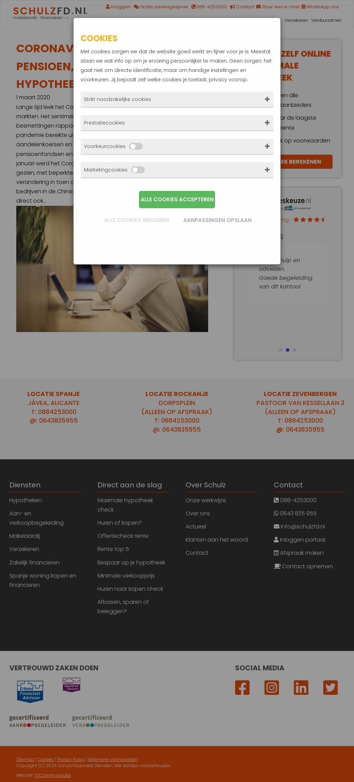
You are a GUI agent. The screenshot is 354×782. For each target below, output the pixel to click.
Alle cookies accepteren (177, 199)
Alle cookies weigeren (136, 220)
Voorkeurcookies (113, 146)
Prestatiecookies (104, 122)
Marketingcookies (114, 169)
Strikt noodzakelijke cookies (117, 99)
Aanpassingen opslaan (217, 220)
